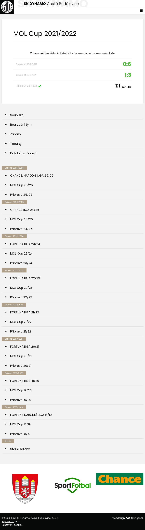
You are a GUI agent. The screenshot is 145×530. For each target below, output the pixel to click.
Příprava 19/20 (20, 400)
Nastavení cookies (12, 525)
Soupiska (17, 115)
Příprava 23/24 (21, 263)
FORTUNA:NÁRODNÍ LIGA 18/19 (31, 415)
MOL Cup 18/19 (20, 424)
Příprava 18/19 (20, 434)
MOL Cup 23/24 (21, 253)
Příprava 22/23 (21, 297)
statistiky (67, 53)
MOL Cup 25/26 (21, 185)
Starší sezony (20, 449)
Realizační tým (21, 125)
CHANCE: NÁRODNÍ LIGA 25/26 (31, 175)
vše (113, 53)
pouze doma (83, 53)
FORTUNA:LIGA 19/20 (24, 381)
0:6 (127, 64)
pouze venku (100, 53)
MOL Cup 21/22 (21, 322)
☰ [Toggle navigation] (141, 10)
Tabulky (16, 144)
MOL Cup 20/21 (21, 356)
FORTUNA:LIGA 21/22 (24, 312)
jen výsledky (52, 53)
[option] (25, 488)
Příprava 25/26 (21, 195)
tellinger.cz (137, 518)
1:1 (123, 85)
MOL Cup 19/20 (21, 390)
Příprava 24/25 (21, 229)
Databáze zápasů (23, 153)
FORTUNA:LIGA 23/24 (25, 244)
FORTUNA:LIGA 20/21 (24, 347)
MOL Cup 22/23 (21, 288)
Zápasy (15, 134)
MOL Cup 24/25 (21, 219)
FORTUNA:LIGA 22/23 (25, 278)
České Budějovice (51, 3)
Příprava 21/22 (20, 331)
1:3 (128, 75)
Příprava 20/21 (20, 366)
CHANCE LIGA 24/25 (24, 210)
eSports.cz (7, 521)
